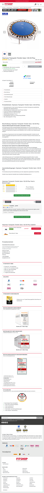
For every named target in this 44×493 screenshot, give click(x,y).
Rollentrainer (18, 483)
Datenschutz (24, 468)
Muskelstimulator (32, 486)
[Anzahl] (25, 66)
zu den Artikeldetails (36, 228)
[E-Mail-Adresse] (18, 418)
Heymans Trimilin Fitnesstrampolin (25, 7)
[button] (4, 32)
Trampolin (31, 479)
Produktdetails (7, 89)
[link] (9, 280)
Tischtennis (5, 480)
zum (5, 464)
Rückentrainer (5, 486)
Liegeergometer (32, 482)
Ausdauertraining (9, 7)
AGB (3, 468)
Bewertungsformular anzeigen (22, 195)
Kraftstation (18, 479)
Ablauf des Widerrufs (26, 472)
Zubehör (6, 99)
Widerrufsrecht (25, 471)
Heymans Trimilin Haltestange (15, 227)
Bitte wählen (5, 62)
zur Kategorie (37, 233)
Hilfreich (5, 212)
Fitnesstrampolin (16, 7)
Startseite (3, 7)
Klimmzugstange (19, 486)
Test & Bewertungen (8, 96)
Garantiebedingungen (8, 94)
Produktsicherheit (7, 101)
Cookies (4, 469)
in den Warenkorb (35, 66)
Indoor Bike (31, 480)
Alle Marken (5, 490)
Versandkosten (5, 471)
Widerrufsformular (6, 472)
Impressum (24, 469)
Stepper (30, 483)
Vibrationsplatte (6, 487)
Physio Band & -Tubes (13, 233)
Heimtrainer (5, 483)
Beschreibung (7, 92)
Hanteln (4, 482)
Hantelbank (18, 480)
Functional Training (19, 484)
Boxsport (18, 482)
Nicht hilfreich (11, 212)
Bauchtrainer (31, 484)
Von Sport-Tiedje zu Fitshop (7, 434)
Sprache (38, 201)
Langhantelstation (6, 484)
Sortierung (8, 201)
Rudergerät (5, 479)
